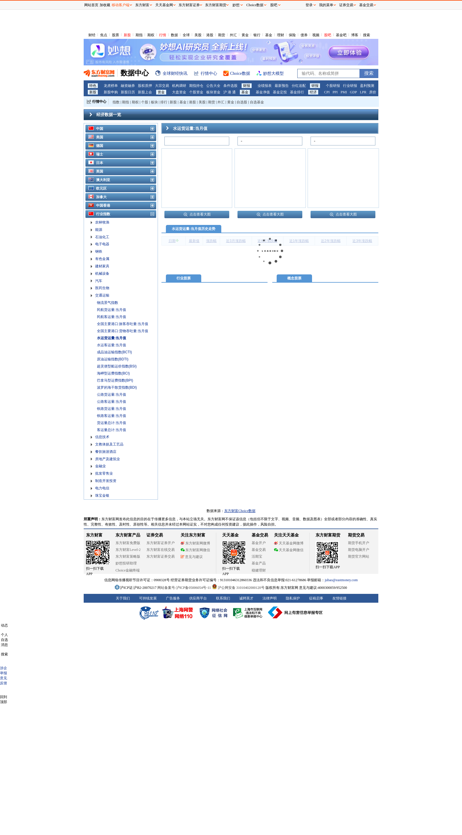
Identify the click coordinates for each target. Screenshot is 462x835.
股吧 (327, 35)
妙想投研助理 (126, 563)
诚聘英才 (246, 598)
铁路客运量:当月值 (111, 416)
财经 (91, 35)
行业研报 (350, 86)
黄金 (245, 35)
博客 (354, 35)
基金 (268, 35)
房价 (372, 92)
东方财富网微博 (195, 543)
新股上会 (145, 92)
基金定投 (280, 92)
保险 (292, 35)
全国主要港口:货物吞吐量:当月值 (122, 331)
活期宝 (257, 556)
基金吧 (341, 35)
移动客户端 (120, 5)
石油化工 (102, 237)
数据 (174, 35)
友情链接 (339, 598)
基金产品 (259, 563)
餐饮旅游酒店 (105, 452)
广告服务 (173, 598)
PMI (344, 92)
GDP (353, 92)
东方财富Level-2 (128, 550)
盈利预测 (367, 86)
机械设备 (102, 273)
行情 (162, 35)
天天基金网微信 (288, 550)
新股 (127, 35)
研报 (315, 86)
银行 (256, 35)
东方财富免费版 (128, 543)
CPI (327, 92)
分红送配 (299, 86)
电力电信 (102, 488)
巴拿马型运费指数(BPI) (115, 380)
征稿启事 (316, 598)
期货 (221, 35)
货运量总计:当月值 (111, 423)
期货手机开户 (358, 543)
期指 (139, 35)
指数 (116, 102)
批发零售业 (104, 473)
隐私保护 (293, 598)
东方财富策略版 (128, 556)
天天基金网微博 (288, 543)
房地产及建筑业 (107, 459)
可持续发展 (148, 598)
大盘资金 (179, 92)
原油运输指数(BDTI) (112, 359)
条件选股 (230, 86)
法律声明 (270, 598)
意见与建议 (192, 557)
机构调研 (179, 86)
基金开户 (259, 543)
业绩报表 (265, 86)
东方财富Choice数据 (239, 511)
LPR (363, 92)
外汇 (233, 35)
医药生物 (102, 288)
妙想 (236, 5)
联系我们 (223, 598)
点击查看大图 (197, 214)
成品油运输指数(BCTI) (114, 352)
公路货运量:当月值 (111, 394)
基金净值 (263, 92)
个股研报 (333, 86)
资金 (161, 92)
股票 (115, 35)
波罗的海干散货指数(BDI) (117, 387)
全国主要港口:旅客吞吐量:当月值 (122, 324)
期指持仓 (196, 86)
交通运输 (102, 295)
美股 (198, 35)
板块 (154, 102)
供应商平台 (198, 598)
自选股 (242, 102)
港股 (209, 35)
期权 (150, 35)
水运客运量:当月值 (111, 345)
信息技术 (102, 437)
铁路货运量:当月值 (111, 409)
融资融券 (128, 86)
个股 (144, 102)
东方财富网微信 (195, 550)
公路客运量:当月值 (111, 402)
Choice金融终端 (128, 570)
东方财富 (94, 535)
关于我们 (123, 598)
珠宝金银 (102, 495)
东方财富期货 (328, 535)
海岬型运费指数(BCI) (113, 373)
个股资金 (196, 92)
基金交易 (259, 550)
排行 (163, 102)
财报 (246, 86)
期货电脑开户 (358, 550)
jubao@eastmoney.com (341, 580)
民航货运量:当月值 (111, 310)
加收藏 (105, 5)
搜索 (366, 35)
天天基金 (230, 535)
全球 (186, 35)
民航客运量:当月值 (111, 317)
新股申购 (111, 92)
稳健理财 (259, 570)
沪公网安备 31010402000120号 (238, 588)
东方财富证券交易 (160, 556)
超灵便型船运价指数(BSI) (117, 366)
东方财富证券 (189, 5)
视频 (315, 35)
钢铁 (98, 251)
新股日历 (128, 92)
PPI (335, 92)
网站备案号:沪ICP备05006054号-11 (184, 588)
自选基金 (257, 102)
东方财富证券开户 (160, 543)
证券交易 (346, 5)
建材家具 (102, 266)
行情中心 (99, 102)
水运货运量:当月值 (111, 338)
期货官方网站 (358, 556)
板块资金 (213, 92)
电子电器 (102, 244)
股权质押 (145, 86)
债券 (304, 35)
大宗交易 (162, 86)
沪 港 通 (229, 92)
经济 (313, 92)
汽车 (98, 281)
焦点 (103, 35)
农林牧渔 (102, 222)
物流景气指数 (107, 303)
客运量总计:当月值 (111, 430)
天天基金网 (164, 5)
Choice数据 (254, 5)
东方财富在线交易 (160, 550)
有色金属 (102, 259)
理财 (280, 35)
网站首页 (91, 5)
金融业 (100, 466)
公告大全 (213, 86)
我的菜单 (326, 5)
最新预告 (282, 86)
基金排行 (297, 92)
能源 (98, 230)
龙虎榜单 (111, 86)
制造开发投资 (105, 481)
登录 (309, 5)
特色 (92, 86)
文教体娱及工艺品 (109, 444)
